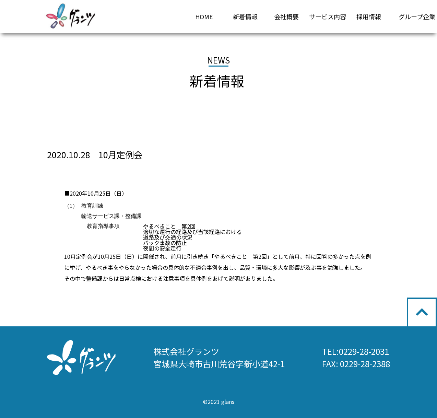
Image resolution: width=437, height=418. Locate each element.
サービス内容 (327, 16)
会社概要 (286, 16)
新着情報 (245, 16)
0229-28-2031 (364, 351)
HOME (204, 16)
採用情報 (368, 16)
